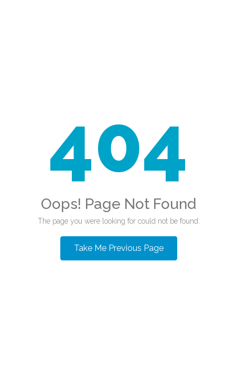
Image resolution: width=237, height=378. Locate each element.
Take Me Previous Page (119, 248)
